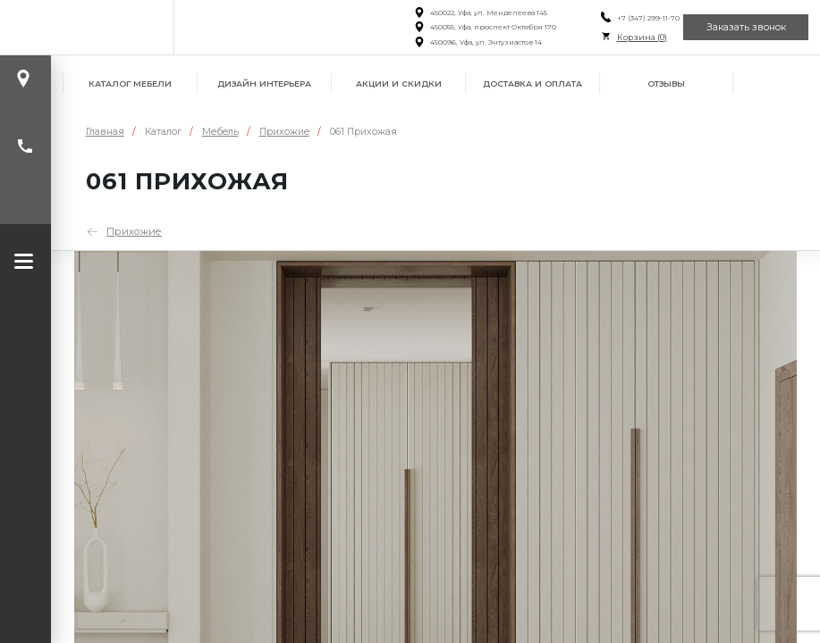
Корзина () (629, 37)
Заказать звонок (742, 27)
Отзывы (666, 83)
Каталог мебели (130, 83)
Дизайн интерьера (264, 83)
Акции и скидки (399, 83)
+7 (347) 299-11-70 (635, 17)
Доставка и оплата (532, 83)
